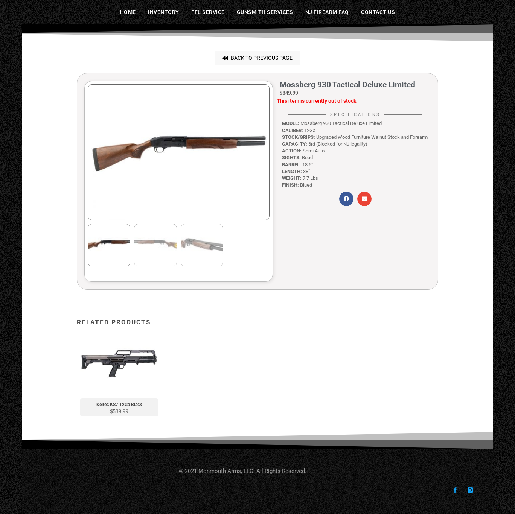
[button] (257, 58)
